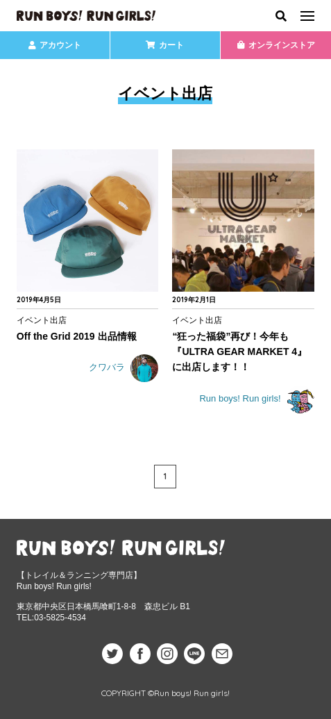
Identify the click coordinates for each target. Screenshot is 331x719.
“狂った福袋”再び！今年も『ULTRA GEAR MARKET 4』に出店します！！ (239, 352)
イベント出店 (42, 320)
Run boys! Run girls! (256, 399)
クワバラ (124, 368)
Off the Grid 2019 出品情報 (77, 336)
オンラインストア (276, 45)
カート (165, 45)
